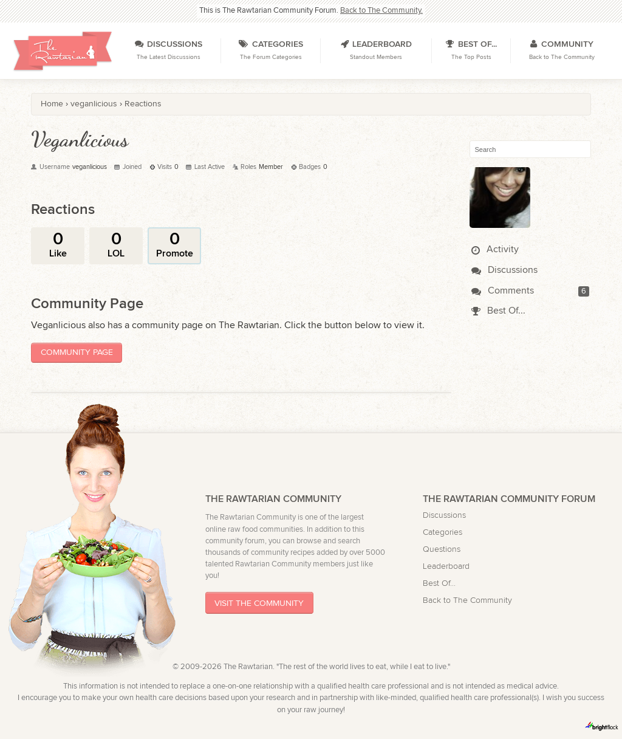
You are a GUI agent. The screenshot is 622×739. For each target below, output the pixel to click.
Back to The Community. (381, 10)
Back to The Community (467, 600)
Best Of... (498, 311)
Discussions (504, 270)
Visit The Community (259, 603)
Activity (495, 249)
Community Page (77, 352)
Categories (442, 532)
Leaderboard (446, 566)
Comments (502, 291)
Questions (441, 549)
